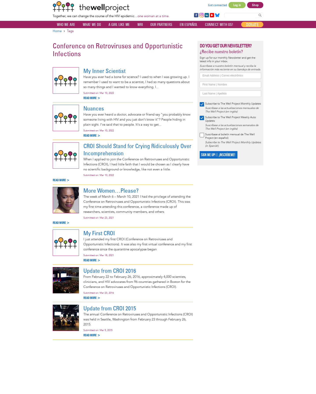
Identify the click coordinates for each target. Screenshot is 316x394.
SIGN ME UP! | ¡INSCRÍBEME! (218, 155)
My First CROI (99, 233)
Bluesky (217, 15)
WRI (140, 24)
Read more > (91, 98)
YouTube (212, 15)
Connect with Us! (219, 24)
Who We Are (66, 24)
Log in (237, 5)
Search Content (260, 15)
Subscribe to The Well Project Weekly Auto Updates (230, 119)
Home (57, 31)
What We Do (92, 24)
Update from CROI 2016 (109, 270)
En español (189, 24)
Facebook (196, 15)
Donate (252, 24)
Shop (255, 5)
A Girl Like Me (119, 24)
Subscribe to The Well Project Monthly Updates (233, 103)
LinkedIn (207, 15)
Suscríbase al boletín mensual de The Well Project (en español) (230, 136)
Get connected (217, 5)
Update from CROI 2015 (109, 308)
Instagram (201, 15)
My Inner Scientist (104, 70)
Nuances (93, 108)
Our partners (161, 24)
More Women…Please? (111, 190)
